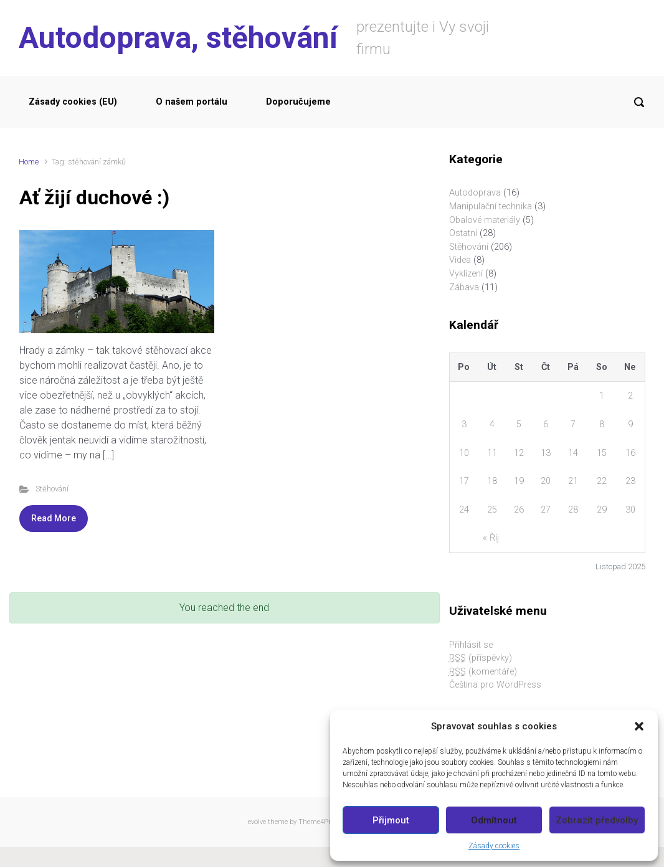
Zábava (464, 287)
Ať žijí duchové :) (94, 197)
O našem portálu (191, 102)
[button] (639, 726)
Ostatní (463, 233)
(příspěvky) (480, 658)
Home (29, 161)
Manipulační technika (490, 206)
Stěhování (52, 488)
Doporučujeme (298, 102)
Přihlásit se (471, 645)
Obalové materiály (484, 220)
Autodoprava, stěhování (178, 37)
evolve (257, 822)
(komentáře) (483, 671)
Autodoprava (475, 192)
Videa (460, 260)
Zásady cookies (493, 845)
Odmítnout (494, 820)
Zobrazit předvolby (597, 820)
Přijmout (390, 820)
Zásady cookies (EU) (73, 102)
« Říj (491, 538)
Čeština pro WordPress (495, 685)
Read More (53, 518)
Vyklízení (466, 273)
